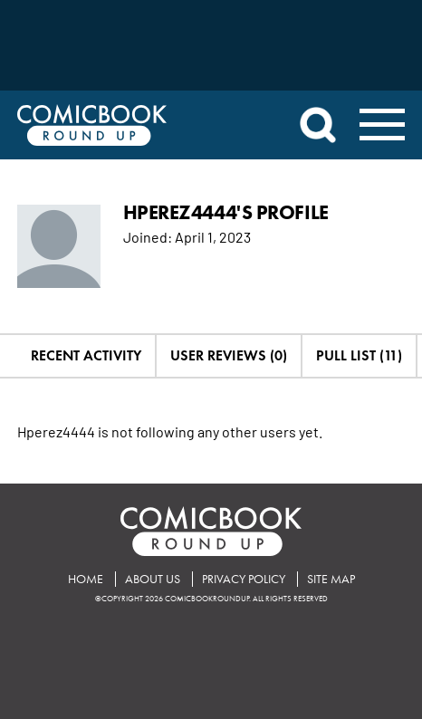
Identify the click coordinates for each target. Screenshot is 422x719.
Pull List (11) (359, 355)
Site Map (331, 579)
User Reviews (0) (228, 355)
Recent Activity (86, 355)
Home (85, 579)
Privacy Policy (243, 579)
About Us (152, 579)
